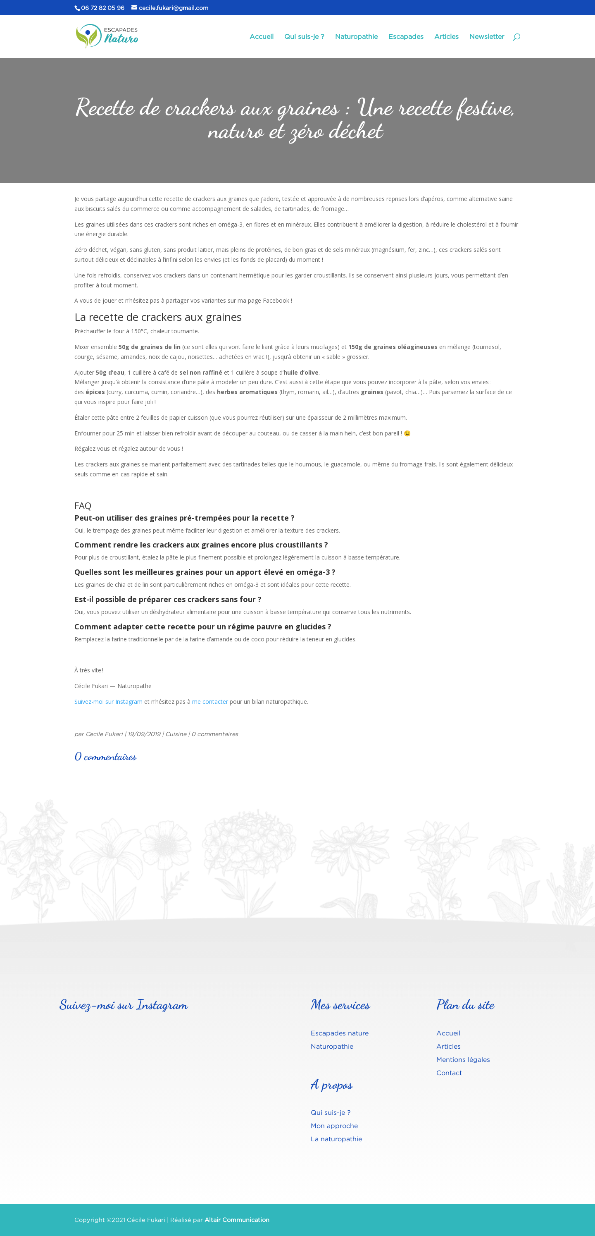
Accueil (262, 36)
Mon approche (334, 1125)
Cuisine (175, 734)
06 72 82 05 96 (102, 8)
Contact (449, 1072)
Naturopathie (356, 36)
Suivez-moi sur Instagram (108, 701)
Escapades (406, 36)
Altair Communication (237, 1220)
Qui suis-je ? (304, 36)
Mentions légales (463, 1059)
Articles (446, 36)
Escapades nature (340, 1033)
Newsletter (486, 36)
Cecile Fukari (104, 734)
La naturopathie (336, 1139)
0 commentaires (214, 734)
